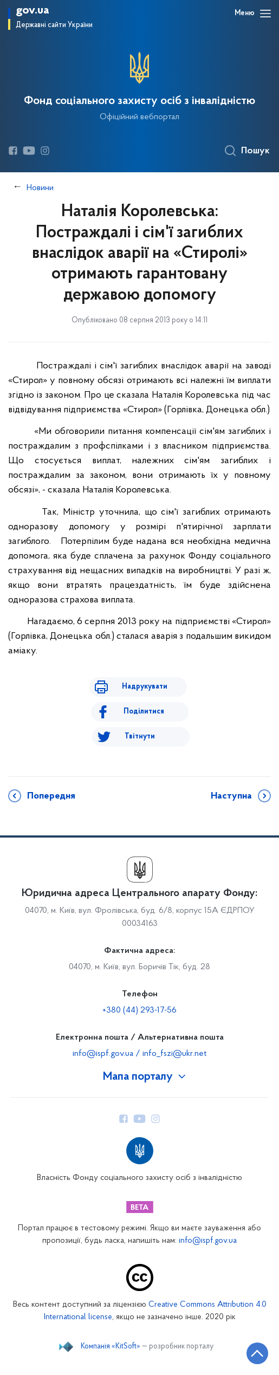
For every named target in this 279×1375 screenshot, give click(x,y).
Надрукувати (144, 687)
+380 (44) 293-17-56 (139, 1010)
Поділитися (144, 712)
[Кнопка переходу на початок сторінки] (257, 1353)
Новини (40, 188)
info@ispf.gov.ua (208, 1241)
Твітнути (140, 736)
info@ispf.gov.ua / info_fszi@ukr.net (139, 1053)
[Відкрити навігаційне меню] (265, 13)
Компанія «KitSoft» (110, 1347)
